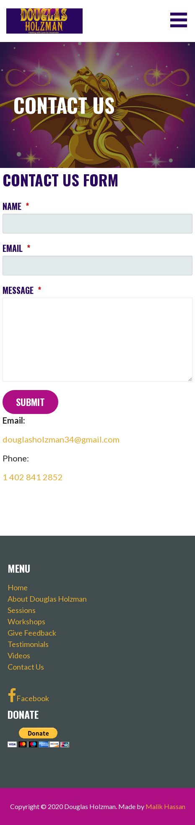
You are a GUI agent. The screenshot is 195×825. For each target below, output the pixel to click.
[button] (181, 20)
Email (16, 248)
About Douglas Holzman (47, 598)
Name (16, 206)
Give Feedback (32, 632)
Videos (19, 655)
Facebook (28, 695)
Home (18, 587)
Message (22, 290)
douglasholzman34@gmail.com (61, 439)
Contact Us (26, 666)
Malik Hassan (165, 806)
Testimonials (28, 644)
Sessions (22, 610)
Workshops (26, 621)
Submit (30, 402)
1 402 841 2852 (33, 477)
